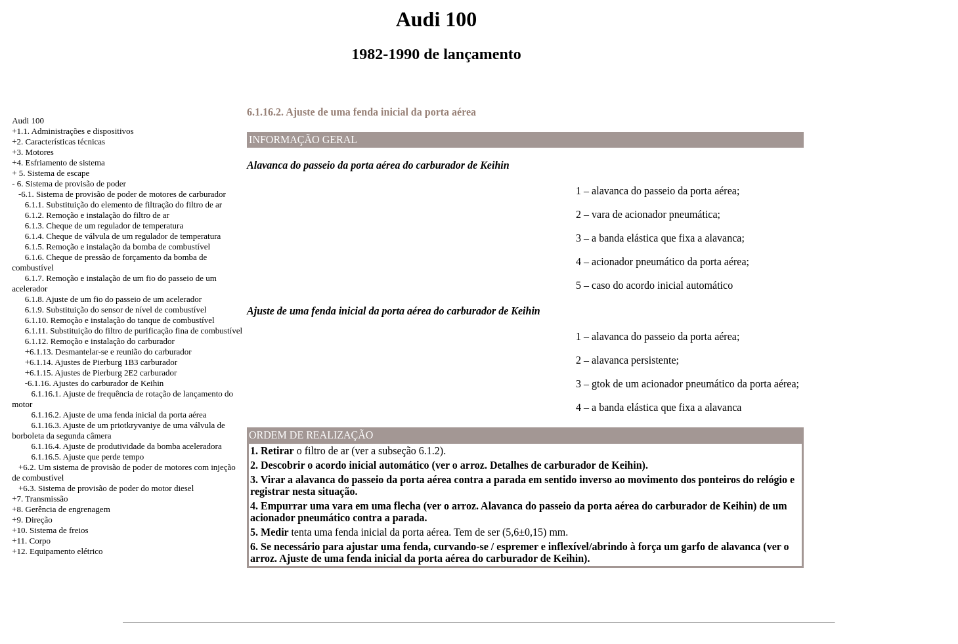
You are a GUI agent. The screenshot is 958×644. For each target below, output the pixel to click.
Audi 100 (28, 120)
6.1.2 (429, 450)
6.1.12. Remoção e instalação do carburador (100, 341)
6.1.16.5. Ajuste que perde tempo (87, 457)
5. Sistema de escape (54, 173)
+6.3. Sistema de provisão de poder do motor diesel (106, 488)
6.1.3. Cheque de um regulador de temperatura (104, 225)
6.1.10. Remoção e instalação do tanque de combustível (120, 320)
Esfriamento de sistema (65, 162)
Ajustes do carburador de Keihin (108, 383)
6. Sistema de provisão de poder (71, 183)
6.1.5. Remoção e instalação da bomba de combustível (117, 246)
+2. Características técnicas (58, 141)
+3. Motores (33, 152)
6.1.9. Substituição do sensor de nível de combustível (116, 309)
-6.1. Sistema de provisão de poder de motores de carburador (122, 194)
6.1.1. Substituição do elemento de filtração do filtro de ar (123, 204)
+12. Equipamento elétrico (57, 551)
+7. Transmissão (40, 499)
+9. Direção (32, 520)
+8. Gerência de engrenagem (61, 509)
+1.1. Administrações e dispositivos (72, 131)
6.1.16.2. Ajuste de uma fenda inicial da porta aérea (118, 414)
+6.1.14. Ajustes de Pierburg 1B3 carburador (101, 362)
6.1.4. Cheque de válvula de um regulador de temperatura (123, 236)
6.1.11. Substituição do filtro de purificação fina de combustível (133, 330)
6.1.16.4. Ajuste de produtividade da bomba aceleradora (126, 446)
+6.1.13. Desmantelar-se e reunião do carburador (108, 351)
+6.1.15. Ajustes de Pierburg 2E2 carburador (101, 372)
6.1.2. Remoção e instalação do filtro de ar (97, 215)
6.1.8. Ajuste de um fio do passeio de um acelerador (113, 299)
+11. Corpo (31, 541)
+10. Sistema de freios (50, 530)
